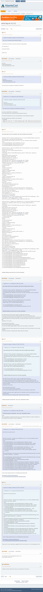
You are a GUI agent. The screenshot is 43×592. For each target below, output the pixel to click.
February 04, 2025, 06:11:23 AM (7, 60)
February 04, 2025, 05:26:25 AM (7, 34)
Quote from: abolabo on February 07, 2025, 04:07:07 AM (14, 344)
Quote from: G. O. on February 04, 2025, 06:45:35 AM (13, 96)
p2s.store (7, 196)
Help (32, 589)
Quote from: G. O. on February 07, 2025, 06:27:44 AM (13, 410)
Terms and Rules (36, 589)
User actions (39, 576)
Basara (5, 405)
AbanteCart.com (19, 582)
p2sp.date (20, 160)
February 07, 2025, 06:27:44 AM (7, 341)
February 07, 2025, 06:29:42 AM (7, 407)
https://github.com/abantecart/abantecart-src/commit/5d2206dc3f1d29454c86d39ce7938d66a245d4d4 (14, 476)
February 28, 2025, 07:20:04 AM (7, 426)
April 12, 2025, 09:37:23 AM (6, 553)
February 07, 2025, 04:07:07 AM (7, 280)
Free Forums (6, 590)
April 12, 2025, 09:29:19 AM (6, 484)
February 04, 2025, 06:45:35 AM (8, 73)
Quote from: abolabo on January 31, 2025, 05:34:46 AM (14, 37)
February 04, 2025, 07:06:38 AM (7, 93)
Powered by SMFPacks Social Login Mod (15, 590)
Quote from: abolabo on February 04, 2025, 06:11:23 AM (14, 76)
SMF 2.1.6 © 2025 (3, 589)
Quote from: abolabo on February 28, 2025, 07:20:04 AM (14, 487)
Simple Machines (9, 589)
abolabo (5, 58)
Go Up (2, 576)
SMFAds (2, 590)
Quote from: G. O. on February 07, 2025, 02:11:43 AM (13, 283)
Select (5, 119)
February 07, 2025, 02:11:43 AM (8, 131)
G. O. (4, 32)
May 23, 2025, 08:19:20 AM (6, 566)
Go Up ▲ (40, 589)
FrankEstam (6, 564)
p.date (12, 197)
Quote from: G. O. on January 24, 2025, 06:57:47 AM (13, 429)
